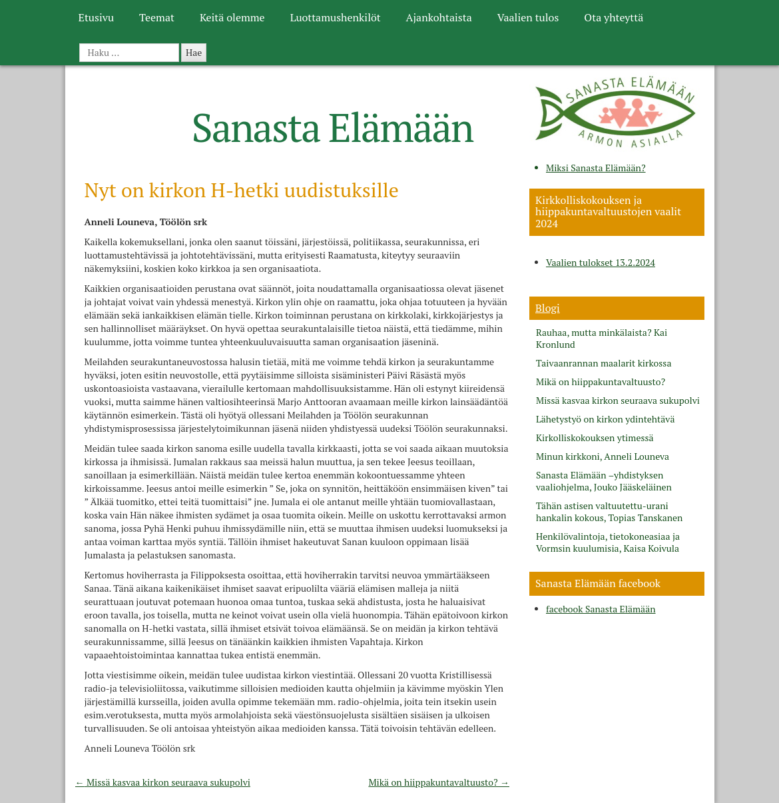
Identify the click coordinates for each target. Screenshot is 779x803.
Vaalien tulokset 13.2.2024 (600, 262)
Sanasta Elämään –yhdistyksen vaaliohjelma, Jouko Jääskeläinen (604, 481)
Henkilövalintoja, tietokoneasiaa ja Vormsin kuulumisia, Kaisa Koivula (608, 542)
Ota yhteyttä (613, 17)
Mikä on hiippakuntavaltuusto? (438, 782)
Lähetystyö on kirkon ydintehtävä (605, 419)
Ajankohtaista (439, 17)
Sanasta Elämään (332, 127)
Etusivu (96, 17)
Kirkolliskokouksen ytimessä (595, 438)
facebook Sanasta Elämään (601, 608)
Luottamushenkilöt (335, 17)
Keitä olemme (232, 17)
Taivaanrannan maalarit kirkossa (603, 363)
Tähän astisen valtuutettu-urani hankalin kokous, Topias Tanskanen (609, 512)
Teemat (156, 17)
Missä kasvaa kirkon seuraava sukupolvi (162, 782)
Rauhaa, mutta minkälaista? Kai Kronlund (601, 339)
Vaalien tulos (528, 17)
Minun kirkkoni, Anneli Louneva (602, 456)
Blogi (547, 308)
